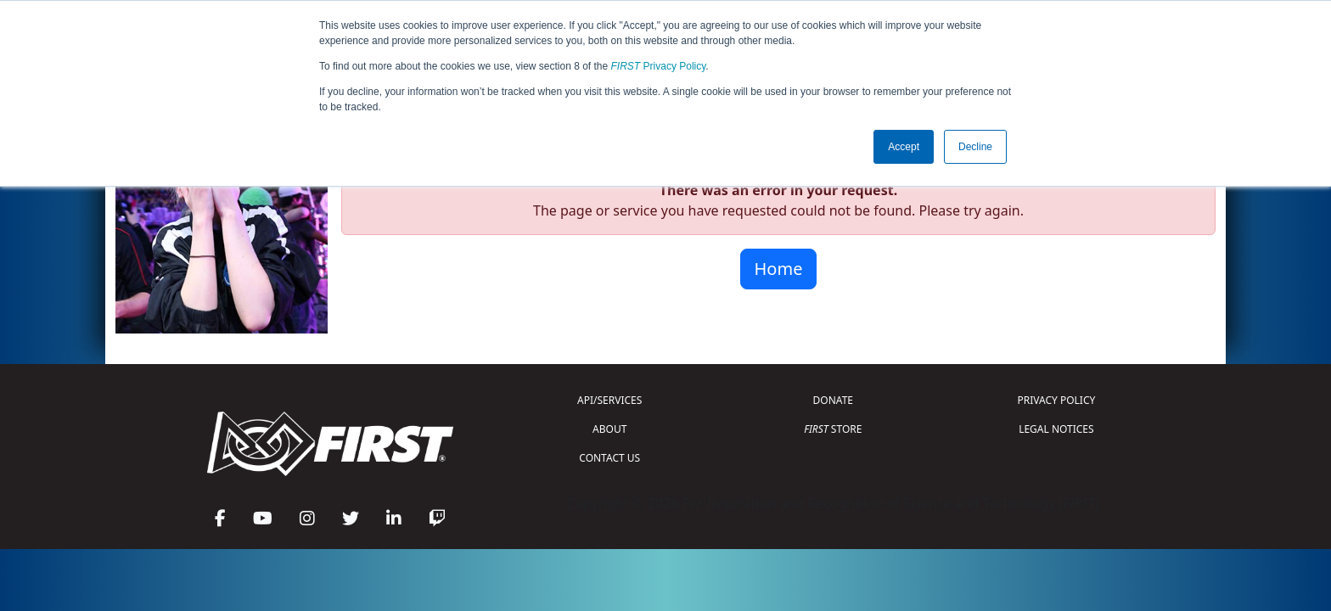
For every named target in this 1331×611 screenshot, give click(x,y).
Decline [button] (975, 147)
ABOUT (609, 429)
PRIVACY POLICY (1056, 400)
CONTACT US (609, 458)
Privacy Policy (658, 66)
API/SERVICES (609, 400)
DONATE (833, 400)
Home (779, 268)
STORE (833, 429)
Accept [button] (903, 147)
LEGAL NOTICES (1056, 429)
